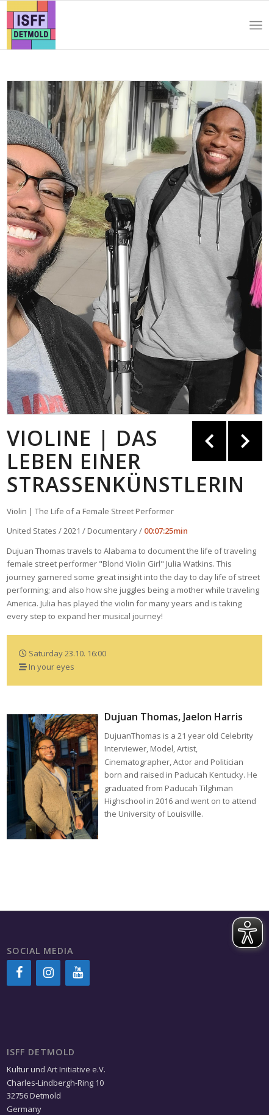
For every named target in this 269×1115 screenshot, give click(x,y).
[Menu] (255, 25)
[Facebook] (19, 973)
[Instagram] (48, 973)
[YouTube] (77, 973)
